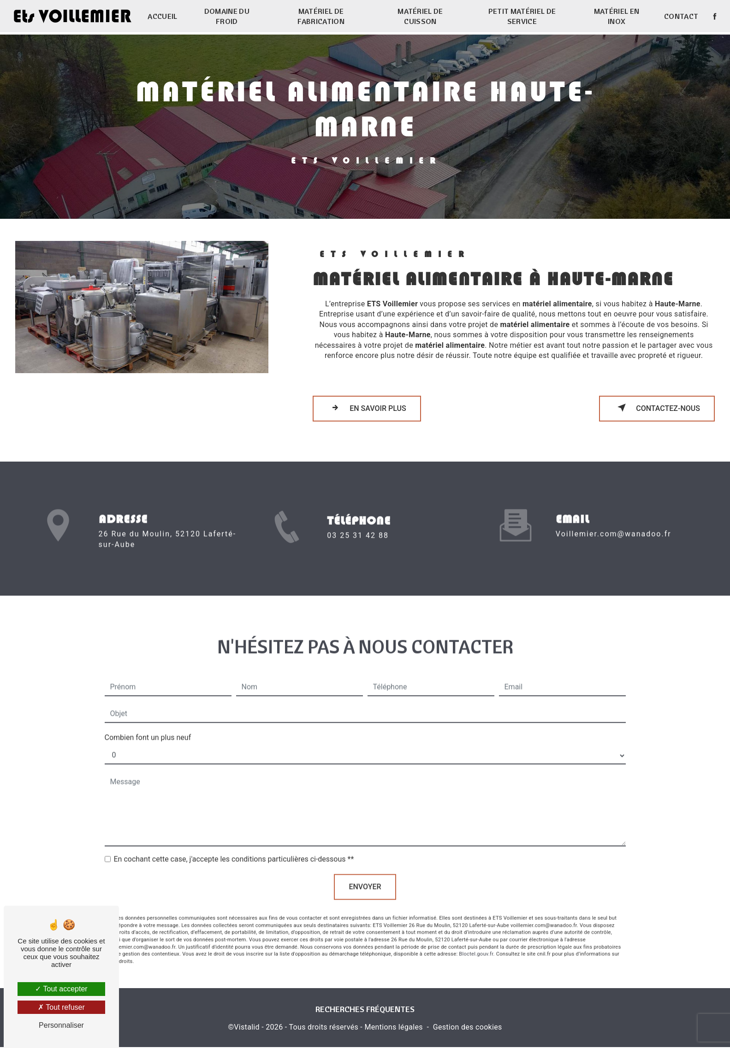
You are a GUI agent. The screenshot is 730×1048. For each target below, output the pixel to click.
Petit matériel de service (521, 16)
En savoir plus (366, 408)
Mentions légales (393, 1028)
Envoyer (365, 874)
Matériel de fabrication (321, 16)
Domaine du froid (226, 16)
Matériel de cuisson (420, 16)
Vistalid (247, 1028)
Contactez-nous (657, 408)
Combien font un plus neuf (148, 725)
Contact (680, 16)
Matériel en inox (616, 16)
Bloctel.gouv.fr (476, 942)
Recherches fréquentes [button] (365, 1009)
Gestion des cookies (467, 1028)
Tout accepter (61, 989)
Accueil (163, 16)
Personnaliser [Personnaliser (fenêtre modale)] (61, 1025)
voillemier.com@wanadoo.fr (613, 521)
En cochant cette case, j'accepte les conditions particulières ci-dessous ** (234, 847)
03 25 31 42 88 (358, 548)
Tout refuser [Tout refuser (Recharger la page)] (61, 1007)
